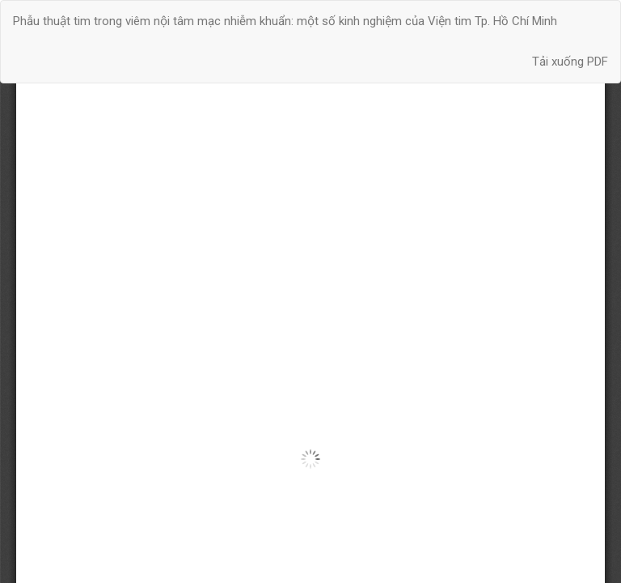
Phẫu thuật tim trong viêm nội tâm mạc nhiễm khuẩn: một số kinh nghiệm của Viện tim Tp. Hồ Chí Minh (285, 21)
